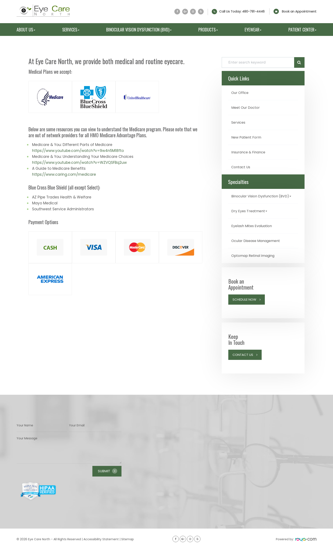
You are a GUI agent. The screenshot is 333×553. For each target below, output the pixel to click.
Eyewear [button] (253, 30)
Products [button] (208, 30)
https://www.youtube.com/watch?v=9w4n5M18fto (78, 150)
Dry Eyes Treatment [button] (250, 215)
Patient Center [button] (302, 30)
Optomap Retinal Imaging (255, 259)
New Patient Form (247, 136)
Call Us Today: (242, 11)
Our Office (241, 92)
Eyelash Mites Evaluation (254, 230)
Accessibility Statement (101, 543)
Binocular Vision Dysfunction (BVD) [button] (139, 30)
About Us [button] (26, 30)
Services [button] (70, 30)
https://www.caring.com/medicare (64, 174)
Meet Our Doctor (246, 107)
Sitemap (127, 543)
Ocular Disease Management (258, 244)
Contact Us (242, 165)
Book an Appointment (299, 11)
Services (239, 121)
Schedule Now (244, 303)
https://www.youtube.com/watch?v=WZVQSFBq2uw (79, 162)
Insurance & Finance (250, 151)
